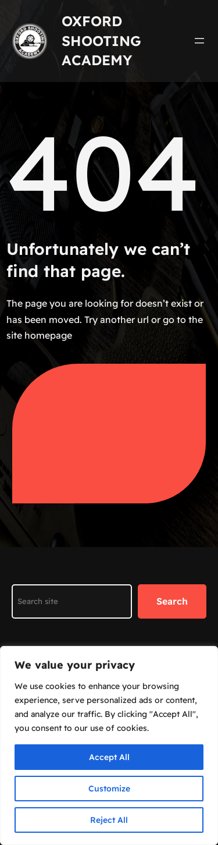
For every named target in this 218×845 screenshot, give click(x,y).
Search (172, 601)
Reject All (109, 820)
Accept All (109, 757)
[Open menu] (199, 41)
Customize (109, 788)
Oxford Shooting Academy (101, 40)
